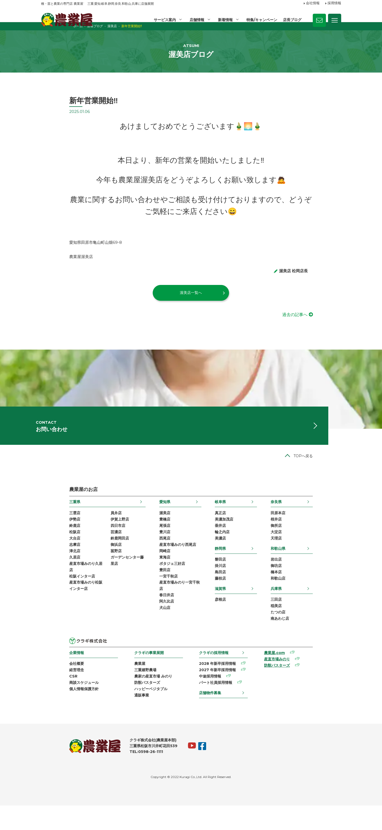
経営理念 (48, 692)
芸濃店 (87, 549)
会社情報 (313, 3)
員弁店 (87, 529)
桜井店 (304, 536)
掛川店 (229, 584)
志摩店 (46, 563)
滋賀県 (229, 608)
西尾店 (155, 556)
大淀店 (304, 549)
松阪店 (46, 549)
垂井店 (229, 543)
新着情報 (224, 19)
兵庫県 (304, 608)
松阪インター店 (54, 596)
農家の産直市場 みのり (140, 699)
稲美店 (304, 626)
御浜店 (87, 563)
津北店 (46, 569)
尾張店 (155, 543)
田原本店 (306, 529)
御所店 (304, 543)
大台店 (46, 556)
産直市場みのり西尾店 (168, 563)
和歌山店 (306, 598)
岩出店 (304, 578)
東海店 (155, 576)
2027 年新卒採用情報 (219, 692)
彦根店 (229, 619)
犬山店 (155, 630)
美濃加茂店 (233, 536)
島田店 (229, 591)
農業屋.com (291, 674)
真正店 (229, 529)
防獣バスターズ (134, 706)
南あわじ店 (308, 640)
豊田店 (155, 590)
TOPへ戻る (331, 472)
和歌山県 (306, 566)
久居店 (46, 576)
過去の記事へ (323, 323)
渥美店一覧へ (191, 301)
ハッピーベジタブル (137, 712)
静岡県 (229, 566)
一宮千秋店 (159, 596)
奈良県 (304, 518)
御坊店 (304, 584)
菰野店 (87, 569)
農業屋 (126, 685)
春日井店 (157, 617)
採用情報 (334, 3)
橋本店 (304, 591)
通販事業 (128, 719)
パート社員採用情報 (217, 706)
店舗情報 (196, 19)
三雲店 (46, 529)
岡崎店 (155, 569)
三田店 (304, 619)
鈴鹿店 (46, 543)
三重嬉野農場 (132, 692)
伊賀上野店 (91, 536)
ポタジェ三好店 (163, 583)
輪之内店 (231, 549)
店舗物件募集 (212, 716)
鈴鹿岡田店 (91, 556)
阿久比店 (157, 624)
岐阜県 (229, 518)
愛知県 (155, 518)
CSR (45, 699)
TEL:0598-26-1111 (118, 776)
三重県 (46, 518)
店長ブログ (292, 19)
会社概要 (48, 685)
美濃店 (229, 556)
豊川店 (155, 549)
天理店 (304, 556)
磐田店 (229, 578)
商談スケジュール (56, 706)
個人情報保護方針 (56, 712)
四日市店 (89, 543)
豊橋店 (155, 536)
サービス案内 (164, 19)
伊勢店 (46, 536)
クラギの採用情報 (216, 674)
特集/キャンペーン (261, 19)
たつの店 (306, 633)
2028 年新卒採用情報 (219, 685)
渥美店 (155, 529)
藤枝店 (229, 598)
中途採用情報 (212, 699)
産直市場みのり (294, 681)
